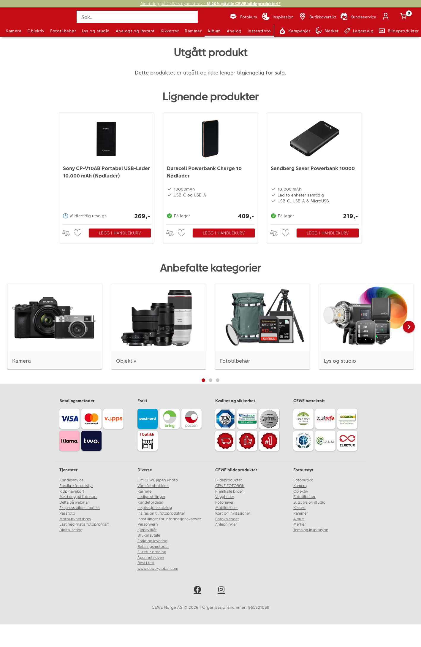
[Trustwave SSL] (248, 420)
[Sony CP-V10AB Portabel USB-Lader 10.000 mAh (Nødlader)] (106, 167)
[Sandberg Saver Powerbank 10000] (314, 167)
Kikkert (299, 507)
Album (214, 31)
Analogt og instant (135, 31)
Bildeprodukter (228, 480)
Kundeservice (71, 480)
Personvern (147, 524)
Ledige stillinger (151, 496)
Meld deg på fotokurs (78, 496)
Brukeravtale (148, 535)
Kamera (13, 31)
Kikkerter (170, 31)
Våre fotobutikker (153, 486)
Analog (234, 31)
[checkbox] (78, 233)
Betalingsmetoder (153, 546)
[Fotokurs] (243, 17)
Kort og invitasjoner (232, 513)
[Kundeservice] (357, 17)
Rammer (193, 31)
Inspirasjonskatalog (154, 507)
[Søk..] (137, 17)
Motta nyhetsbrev (75, 519)
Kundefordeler (150, 502)
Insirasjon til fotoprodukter (161, 513)
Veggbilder (224, 496)
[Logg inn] (387, 17)
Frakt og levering (152, 541)
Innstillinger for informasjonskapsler (169, 519)
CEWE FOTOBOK (229, 486)
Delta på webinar (74, 502)
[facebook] (198, 590)
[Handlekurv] (404, 17)
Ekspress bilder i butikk (79, 507)
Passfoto (67, 513)
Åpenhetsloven (150, 557)
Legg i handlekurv (120, 233)
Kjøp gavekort (71, 491)
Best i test (146, 563)
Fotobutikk (303, 480)
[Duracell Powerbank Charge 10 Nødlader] (210, 167)
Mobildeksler (226, 507)
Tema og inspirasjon (310, 530)
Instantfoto (259, 31)
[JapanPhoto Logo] (21, 22)
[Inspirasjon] (278, 17)
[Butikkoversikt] (317, 17)
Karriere (144, 491)
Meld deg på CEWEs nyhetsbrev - (210, 3)
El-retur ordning (151, 552)
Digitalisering (71, 530)
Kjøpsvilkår (147, 530)
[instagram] (222, 590)
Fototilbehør (63, 31)
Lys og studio (96, 31)
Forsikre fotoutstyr (76, 486)
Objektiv (35, 31)
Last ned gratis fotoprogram (84, 524)
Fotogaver (224, 502)
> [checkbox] (68, 233)
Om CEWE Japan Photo (157, 480)
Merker (299, 524)
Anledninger (226, 524)
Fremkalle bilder (229, 491)
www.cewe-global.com (157, 568)
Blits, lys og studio (309, 502)
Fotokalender (227, 519)
